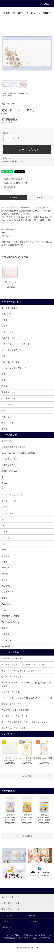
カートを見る (33, 921)
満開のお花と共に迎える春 (13, 728)
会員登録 (32, 915)
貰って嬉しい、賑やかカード (14, 716)
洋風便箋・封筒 (23, 93)
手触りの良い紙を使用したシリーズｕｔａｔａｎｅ (24, 722)
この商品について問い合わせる (14, 183)
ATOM (48, 938)
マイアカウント (7, 915)
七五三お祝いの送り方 (11, 676)
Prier (10, 95)
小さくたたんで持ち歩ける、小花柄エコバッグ (22, 670)
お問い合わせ (6, 927)
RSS (43, 938)
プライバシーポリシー (31, 938)
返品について (8, 158)
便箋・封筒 (12, 93)
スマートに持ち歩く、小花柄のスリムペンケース (23, 664)
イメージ (40, 198)
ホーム (5, 93)
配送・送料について (32, 935)
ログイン (4, 921)
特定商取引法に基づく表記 (13, 161)
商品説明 (13, 198)
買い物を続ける (8, 187)
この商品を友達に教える (11, 179)
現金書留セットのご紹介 (12, 658)
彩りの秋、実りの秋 (10, 692)
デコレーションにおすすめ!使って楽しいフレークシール (26, 698)
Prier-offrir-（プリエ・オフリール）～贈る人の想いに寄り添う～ (26, 684)
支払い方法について (17, 935)
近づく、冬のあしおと (11, 704)
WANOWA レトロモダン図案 (15, 710)
